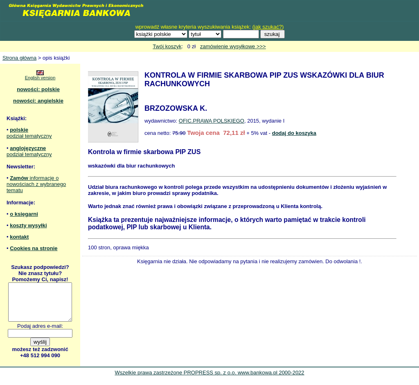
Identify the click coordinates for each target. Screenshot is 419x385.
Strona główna (19, 58)
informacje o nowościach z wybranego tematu (36, 184)
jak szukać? (268, 27)
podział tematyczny (29, 136)
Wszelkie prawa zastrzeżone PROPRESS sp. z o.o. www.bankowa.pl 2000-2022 (209, 380)
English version (40, 77)
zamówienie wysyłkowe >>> (233, 46)
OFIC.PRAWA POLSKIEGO (211, 121)
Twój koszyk (167, 46)
